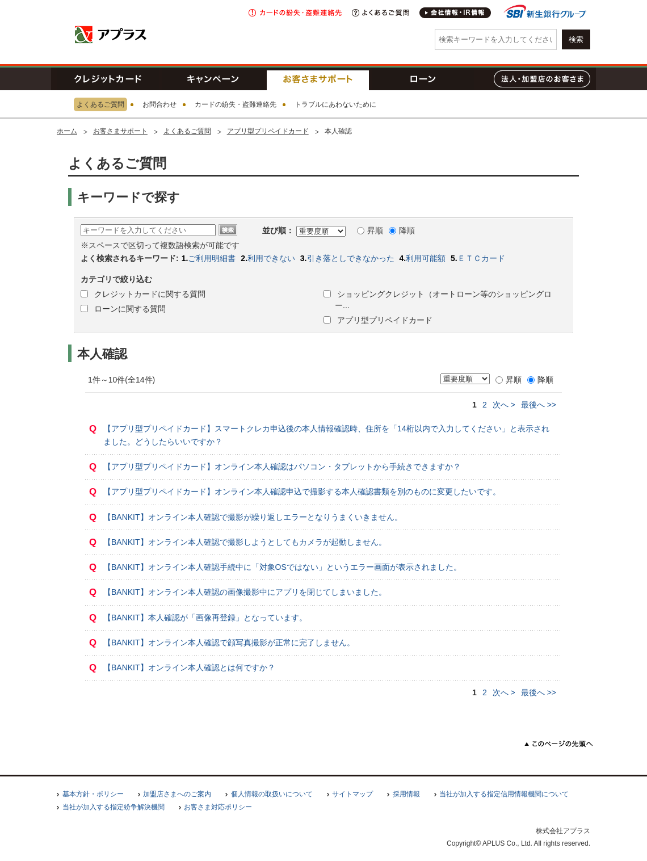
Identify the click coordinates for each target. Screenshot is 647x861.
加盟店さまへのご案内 (177, 794)
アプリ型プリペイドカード (268, 131)
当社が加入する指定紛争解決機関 (113, 807)
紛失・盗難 (295, 12)
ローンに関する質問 (129, 308)
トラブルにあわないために (335, 104)
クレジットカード (108, 79)
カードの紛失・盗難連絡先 (235, 104)
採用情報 (406, 794)
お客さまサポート (318, 79)
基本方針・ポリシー (93, 794)
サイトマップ (352, 794)
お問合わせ (159, 104)
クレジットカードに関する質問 (148, 294)
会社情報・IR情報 (455, 12)
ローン (423, 79)
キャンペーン (213, 79)
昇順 (370, 230)
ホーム (67, 131)
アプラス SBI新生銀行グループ (110, 34)
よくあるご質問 (380, 12)
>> (538, 404)
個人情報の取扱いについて (272, 794)
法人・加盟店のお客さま (542, 79)
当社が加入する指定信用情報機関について (504, 794)
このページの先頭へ (558, 743)
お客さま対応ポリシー (218, 807)
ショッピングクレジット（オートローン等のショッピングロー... (443, 299)
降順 (402, 230)
